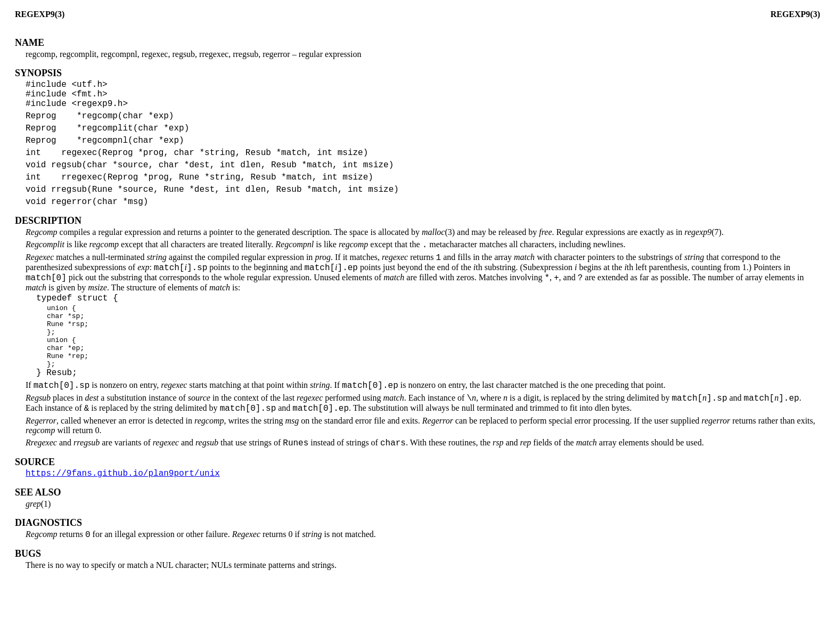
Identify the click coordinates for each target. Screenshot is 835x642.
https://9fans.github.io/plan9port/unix (123, 528)
